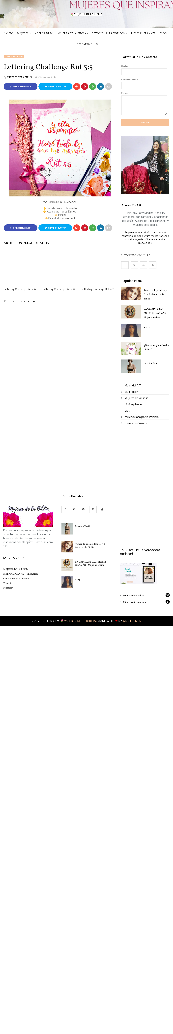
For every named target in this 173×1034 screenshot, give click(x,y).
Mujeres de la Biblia (73, 33)
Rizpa (147, 327)
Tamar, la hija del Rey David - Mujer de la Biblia (155, 294)
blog (127, 410)
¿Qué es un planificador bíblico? (156, 347)
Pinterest (8, 588)
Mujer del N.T (133, 392)
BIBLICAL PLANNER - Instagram (20, 574)
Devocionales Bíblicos (109, 33)
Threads (7, 583)
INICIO (8, 33)
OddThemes (132, 621)
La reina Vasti (151, 363)
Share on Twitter (55, 86)
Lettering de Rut (14, 57)
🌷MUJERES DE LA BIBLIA (86, 14)
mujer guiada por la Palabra (142, 417)
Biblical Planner (143, 33)
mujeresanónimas (136, 423)
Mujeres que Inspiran (134, 602)
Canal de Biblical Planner (16, 578)
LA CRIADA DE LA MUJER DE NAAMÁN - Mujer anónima (156, 313)
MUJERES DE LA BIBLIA (19, 77)
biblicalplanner (134, 404)
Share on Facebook (20, 86)
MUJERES (24, 33)
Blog (163, 33)
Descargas (84, 44)
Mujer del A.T (133, 385)
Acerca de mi (44, 33)
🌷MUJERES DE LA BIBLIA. (79, 621)
